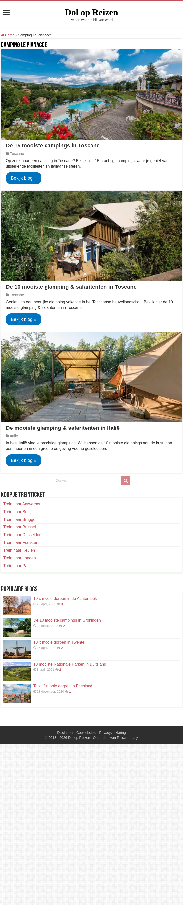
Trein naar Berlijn (18, 512)
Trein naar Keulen (19, 550)
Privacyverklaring (112, 733)
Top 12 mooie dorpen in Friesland (62, 686)
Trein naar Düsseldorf (22, 535)
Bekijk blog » (23, 178)
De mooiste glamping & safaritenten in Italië (63, 428)
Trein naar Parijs (18, 566)
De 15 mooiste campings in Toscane (53, 146)
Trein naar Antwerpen (22, 504)
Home (7, 35)
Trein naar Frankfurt (21, 542)
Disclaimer (65, 733)
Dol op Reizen (91, 12)
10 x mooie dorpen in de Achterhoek (65, 598)
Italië (14, 436)
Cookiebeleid (86, 733)
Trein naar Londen (19, 558)
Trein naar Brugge (19, 519)
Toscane (17, 153)
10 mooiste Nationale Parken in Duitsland (69, 664)
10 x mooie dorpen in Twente (58, 642)
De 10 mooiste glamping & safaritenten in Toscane (71, 287)
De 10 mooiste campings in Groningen (67, 620)
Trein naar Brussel (19, 527)
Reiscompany (127, 738)
